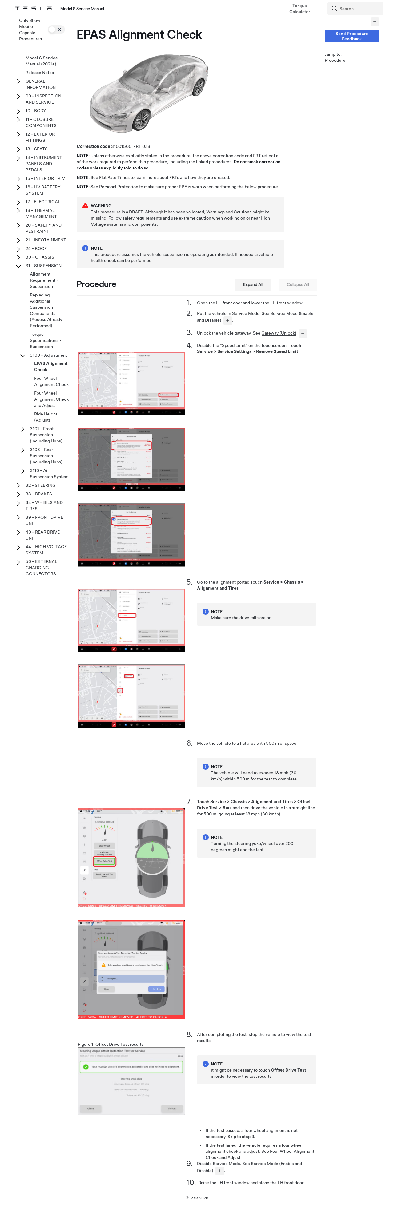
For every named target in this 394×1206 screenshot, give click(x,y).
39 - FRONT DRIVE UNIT (44, 520)
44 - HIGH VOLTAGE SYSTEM (46, 549)
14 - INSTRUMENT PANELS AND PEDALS (44, 163)
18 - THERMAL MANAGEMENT (41, 213)
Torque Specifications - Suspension (46, 340)
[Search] (356, 9)
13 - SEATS (37, 148)
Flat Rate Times (114, 177)
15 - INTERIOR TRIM (46, 178)
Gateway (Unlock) (278, 333)
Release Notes (40, 72)
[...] (227, 320)
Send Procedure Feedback (352, 36)
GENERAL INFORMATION (41, 84)
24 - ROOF (36, 248)
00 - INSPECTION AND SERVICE (43, 99)
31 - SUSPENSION (44, 265)
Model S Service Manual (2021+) (42, 60)
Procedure (335, 60)
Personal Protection (118, 186)
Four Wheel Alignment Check (51, 381)
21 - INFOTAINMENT (46, 239)
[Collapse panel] (375, 21)
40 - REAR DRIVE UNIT (43, 535)
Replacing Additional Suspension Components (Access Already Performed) (46, 310)
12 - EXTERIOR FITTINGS (40, 137)
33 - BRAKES (39, 493)
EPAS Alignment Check (51, 366)
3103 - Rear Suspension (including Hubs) (46, 455)
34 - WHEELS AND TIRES (44, 505)
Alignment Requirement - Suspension (44, 280)
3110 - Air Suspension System (49, 473)
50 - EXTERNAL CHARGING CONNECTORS (41, 567)
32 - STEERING (41, 485)
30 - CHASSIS (40, 257)
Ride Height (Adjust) (45, 416)
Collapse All (298, 284)
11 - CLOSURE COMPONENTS (41, 122)
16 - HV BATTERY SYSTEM (43, 190)
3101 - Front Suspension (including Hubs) (46, 434)
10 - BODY (36, 110)
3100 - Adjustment (48, 355)
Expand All (253, 284)
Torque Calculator (299, 8)
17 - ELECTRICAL (43, 201)
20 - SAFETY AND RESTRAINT (44, 228)
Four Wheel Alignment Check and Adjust (51, 399)
